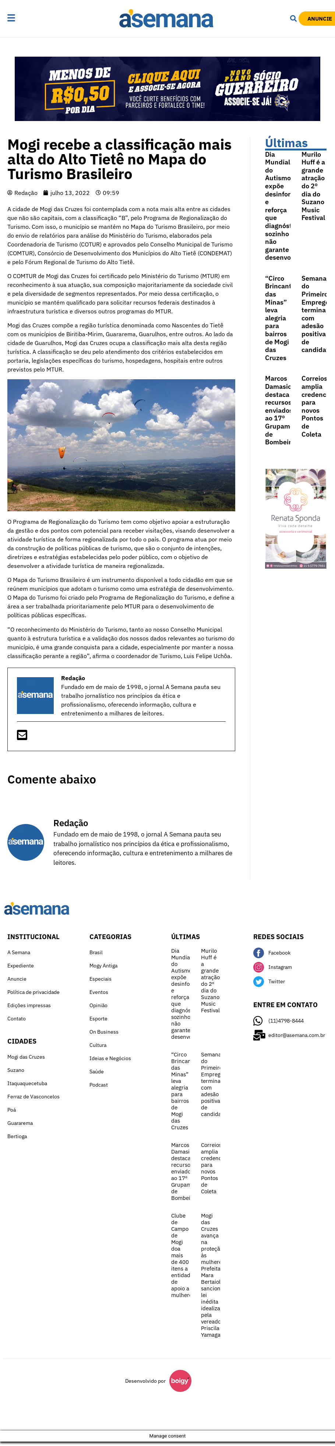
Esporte (98, 1018)
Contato (16, 1018)
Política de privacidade (33, 992)
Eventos (98, 992)
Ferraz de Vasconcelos (33, 1096)
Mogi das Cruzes (26, 1057)
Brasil (96, 952)
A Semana (18, 952)
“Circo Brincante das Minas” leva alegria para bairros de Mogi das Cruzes (280, 318)
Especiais (100, 979)
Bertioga (17, 1136)
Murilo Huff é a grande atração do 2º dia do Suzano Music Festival (313, 186)
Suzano (15, 1070)
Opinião (98, 1005)
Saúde (96, 1071)
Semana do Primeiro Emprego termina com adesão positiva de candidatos (215, 1084)
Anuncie (17, 979)
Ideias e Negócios (110, 1058)
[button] (25, 18)
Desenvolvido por (145, 1381)
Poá (11, 1109)
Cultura (97, 1045)
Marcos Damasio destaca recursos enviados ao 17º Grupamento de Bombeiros (284, 410)
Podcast (98, 1084)
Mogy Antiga (103, 965)
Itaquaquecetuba (27, 1083)
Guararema (20, 1123)
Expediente (20, 965)
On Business (104, 1031)
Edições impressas (29, 1005)
